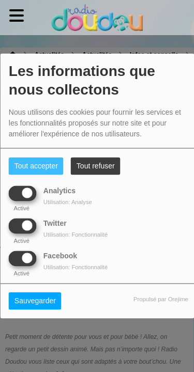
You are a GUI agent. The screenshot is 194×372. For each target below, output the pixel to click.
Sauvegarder (35, 301)
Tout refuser (96, 166)
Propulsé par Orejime (160, 300)
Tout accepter (36, 166)
